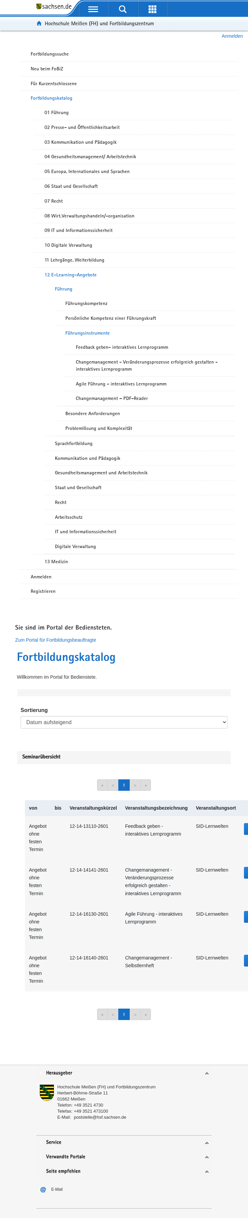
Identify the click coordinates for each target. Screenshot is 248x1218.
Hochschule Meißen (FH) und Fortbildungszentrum (99, 23)
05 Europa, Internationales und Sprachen (87, 171)
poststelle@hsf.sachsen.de (100, 1117)
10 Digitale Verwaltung (68, 245)
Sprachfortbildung (74, 443)
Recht (60, 502)
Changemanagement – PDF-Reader (112, 398)
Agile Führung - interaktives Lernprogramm (121, 384)
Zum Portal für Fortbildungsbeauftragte (55, 640)
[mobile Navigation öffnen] (93, 9)
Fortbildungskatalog (51, 98)
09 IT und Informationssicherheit (78, 230)
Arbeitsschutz (69, 517)
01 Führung (56, 112)
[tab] (124, 1073)
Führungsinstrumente (87, 333)
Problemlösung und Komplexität (98, 428)
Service (53, 1142)
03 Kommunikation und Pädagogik (80, 142)
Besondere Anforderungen (92, 413)
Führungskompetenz (86, 303)
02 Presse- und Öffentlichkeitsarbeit (82, 127)
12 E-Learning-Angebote (70, 275)
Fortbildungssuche (50, 54)
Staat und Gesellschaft (78, 487)
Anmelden (232, 36)
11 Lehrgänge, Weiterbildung (74, 260)
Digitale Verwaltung (75, 546)
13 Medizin (56, 562)
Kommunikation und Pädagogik (87, 458)
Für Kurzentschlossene (54, 83)
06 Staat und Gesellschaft (71, 186)
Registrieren (43, 591)
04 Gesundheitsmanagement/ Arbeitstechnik (90, 157)
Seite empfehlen (63, 1171)
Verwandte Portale (65, 1156)
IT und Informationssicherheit (85, 532)
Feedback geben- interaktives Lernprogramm (122, 347)
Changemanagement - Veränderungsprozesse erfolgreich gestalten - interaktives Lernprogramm (147, 365)
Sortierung (34, 710)
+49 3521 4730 (88, 1105)
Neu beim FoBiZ (47, 69)
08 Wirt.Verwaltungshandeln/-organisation (89, 216)
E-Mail (57, 1189)
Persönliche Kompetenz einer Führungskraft (110, 318)
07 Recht (53, 201)
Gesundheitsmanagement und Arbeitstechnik (101, 473)
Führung (63, 289)
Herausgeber (59, 1073)
